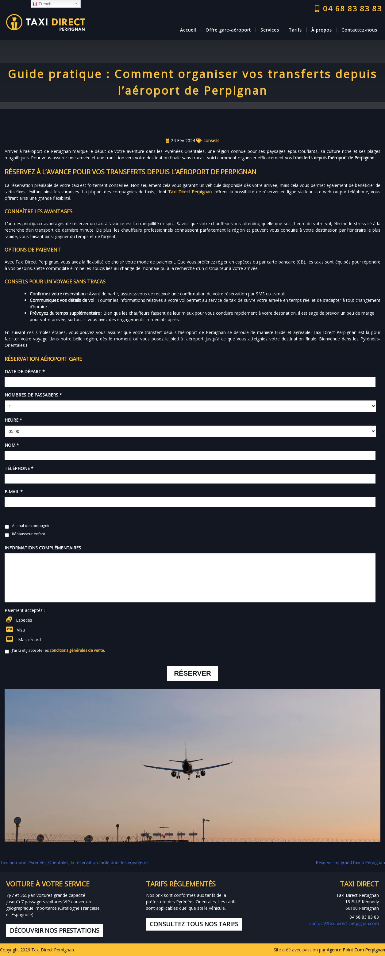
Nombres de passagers (33, 395)
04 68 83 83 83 (348, 8)
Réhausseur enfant (28, 534)
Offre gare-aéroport (228, 30)
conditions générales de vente (77, 650)
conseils (211, 140)
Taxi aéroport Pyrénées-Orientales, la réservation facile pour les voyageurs (75, 862)
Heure (13, 420)
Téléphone (19, 468)
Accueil (188, 30)
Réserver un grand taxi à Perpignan (350, 862)
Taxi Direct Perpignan (190, 192)
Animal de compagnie (31, 525)
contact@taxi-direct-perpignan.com (344, 923)
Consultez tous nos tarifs (194, 924)
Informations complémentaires (43, 548)
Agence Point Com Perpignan (356, 950)
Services (269, 30)
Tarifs (295, 30)
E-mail (14, 492)
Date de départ (25, 371)
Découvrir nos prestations (54, 930)
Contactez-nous (359, 30)
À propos (321, 30)
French (42, 4)
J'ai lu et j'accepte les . (58, 650)
